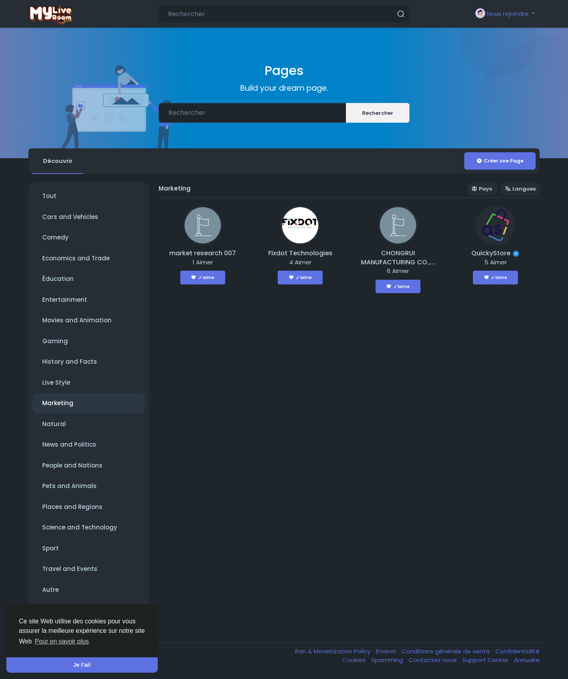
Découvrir (58, 161)
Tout (49, 196)
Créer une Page (499, 160)
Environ (387, 651)
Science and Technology (79, 528)
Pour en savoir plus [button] (62, 641)
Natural (54, 424)
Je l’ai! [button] (82, 665)
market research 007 (202, 253)
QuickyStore (490, 253)
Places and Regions (72, 507)
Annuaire (527, 660)
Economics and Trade (76, 258)
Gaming (55, 341)
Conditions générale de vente (446, 651)
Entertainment (64, 300)
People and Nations (72, 466)
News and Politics (69, 445)
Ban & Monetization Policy (333, 651)
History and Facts (69, 362)
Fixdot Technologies (300, 253)
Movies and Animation (77, 320)
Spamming (388, 660)
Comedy (55, 238)
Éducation (58, 279)
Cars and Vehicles (70, 217)
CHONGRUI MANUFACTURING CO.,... (398, 258)
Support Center (486, 660)
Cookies (354, 660)
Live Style (56, 383)
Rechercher (377, 113)
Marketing (57, 403)
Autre (50, 590)
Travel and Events (69, 569)
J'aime (203, 278)
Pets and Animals (69, 486)
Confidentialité (517, 651)
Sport (50, 548)
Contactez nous (433, 660)
